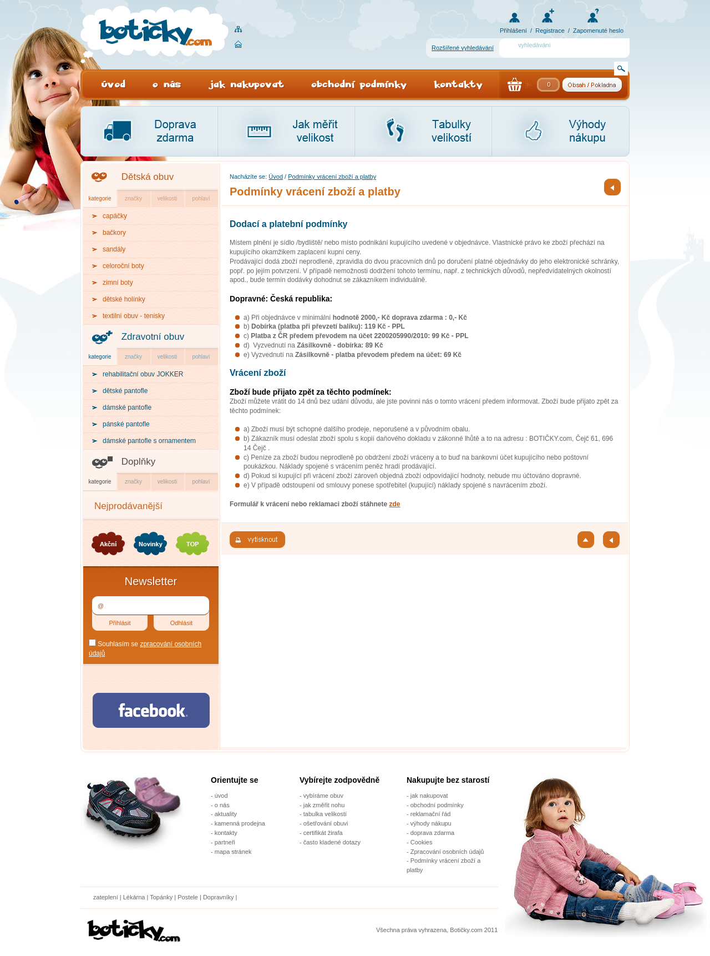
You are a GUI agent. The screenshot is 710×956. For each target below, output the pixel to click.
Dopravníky (219, 897)
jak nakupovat (429, 795)
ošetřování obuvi (325, 823)
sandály (114, 249)
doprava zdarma (432, 832)
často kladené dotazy (332, 842)
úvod (221, 795)
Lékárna (134, 897)
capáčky (115, 216)
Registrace (550, 30)
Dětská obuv (147, 177)
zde (394, 504)
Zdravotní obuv (152, 336)
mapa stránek (233, 851)
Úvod (275, 176)
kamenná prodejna (240, 823)
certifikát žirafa (323, 832)
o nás (222, 805)
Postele (188, 897)
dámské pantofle (127, 407)
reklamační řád (430, 814)
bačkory (114, 233)
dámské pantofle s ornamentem (149, 441)
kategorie (99, 198)
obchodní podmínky (437, 805)
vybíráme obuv (323, 795)
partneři (225, 842)
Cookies (421, 842)
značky (133, 198)
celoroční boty (123, 266)
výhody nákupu (431, 823)
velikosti (168, 198)
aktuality (226, 814)
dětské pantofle (125, 391)
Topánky (161, 897)
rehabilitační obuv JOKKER (143, 374)
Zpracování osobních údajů (447, 851)
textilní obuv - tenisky (134, 316)
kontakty (226, 832)
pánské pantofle (126, 424)
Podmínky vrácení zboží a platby (332, 176)
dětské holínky (124, 299)
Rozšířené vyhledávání (463, 47)
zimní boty (118, 282)
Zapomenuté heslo (598, 30)
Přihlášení (513, 30)
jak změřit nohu (324, 805)
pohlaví (201, 198)
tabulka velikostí (325, 814)
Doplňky (138, 461)
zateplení (105, 897)
